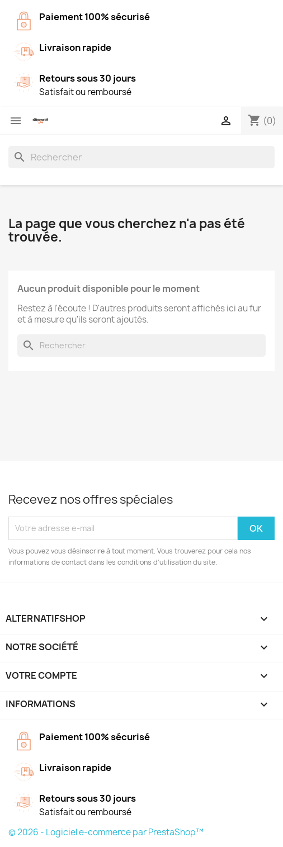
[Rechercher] (141, 157)
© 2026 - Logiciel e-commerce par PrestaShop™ (106, 832)
